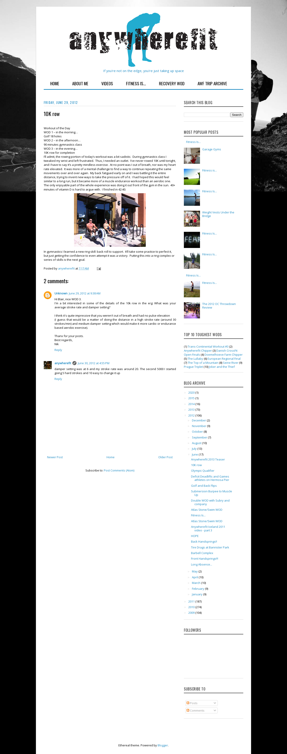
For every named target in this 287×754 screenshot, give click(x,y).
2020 (191, 392)
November (199, 426)
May (195, 571)
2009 (191, 613)
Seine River (230, 363)
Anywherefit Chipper (198, 351)
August (197, 443)
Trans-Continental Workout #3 (208, 346)
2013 (191, 410)
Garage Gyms (211, 149)
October (198, 432)
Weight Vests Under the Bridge (218, 214)
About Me (80, 83)
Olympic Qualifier (202, 471)
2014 (191, 404)
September (200, 437)
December (199, 420)
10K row (196, 465)
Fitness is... (209, 170)
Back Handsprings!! (204, 541)
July (194, 449)
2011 (191, 601)
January (197, 594)
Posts (192, 703)
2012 (191, 415)
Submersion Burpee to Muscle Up (211, 493)
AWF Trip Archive (212, 83)
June (195, 454)
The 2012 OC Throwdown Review (219, 305)
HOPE (195, 536)
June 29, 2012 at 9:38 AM (84, 293)
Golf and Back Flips (204, 486)
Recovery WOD (172, 83)
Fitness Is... (136, 83)
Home (54, 83)
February (198, 589)
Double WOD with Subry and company (210, 502)
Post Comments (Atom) (119, 470)
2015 (191, 398)
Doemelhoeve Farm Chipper (223, 355)
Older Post (165, 457)
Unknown (60, 293)
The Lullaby (195, 359)
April (195, 577)
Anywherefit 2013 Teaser (208, 459)
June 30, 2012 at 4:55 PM (93, 363)
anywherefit (62, 363)
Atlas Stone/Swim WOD (206, 510)
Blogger (163, 745)
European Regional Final (224, 359)
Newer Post (55, 457)
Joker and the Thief (222, 367)
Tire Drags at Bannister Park (210, 547)
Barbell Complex (202, 553)
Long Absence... (201, 564)
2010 (191, 607)
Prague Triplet (193, 367)
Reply (58, 350)
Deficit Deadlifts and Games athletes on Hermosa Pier (210, 478)
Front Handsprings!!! (204, 559)
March (196, 583)
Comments (195, 710)
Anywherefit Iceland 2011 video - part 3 (208, 528)
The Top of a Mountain (203, 363)
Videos (107, 83)
